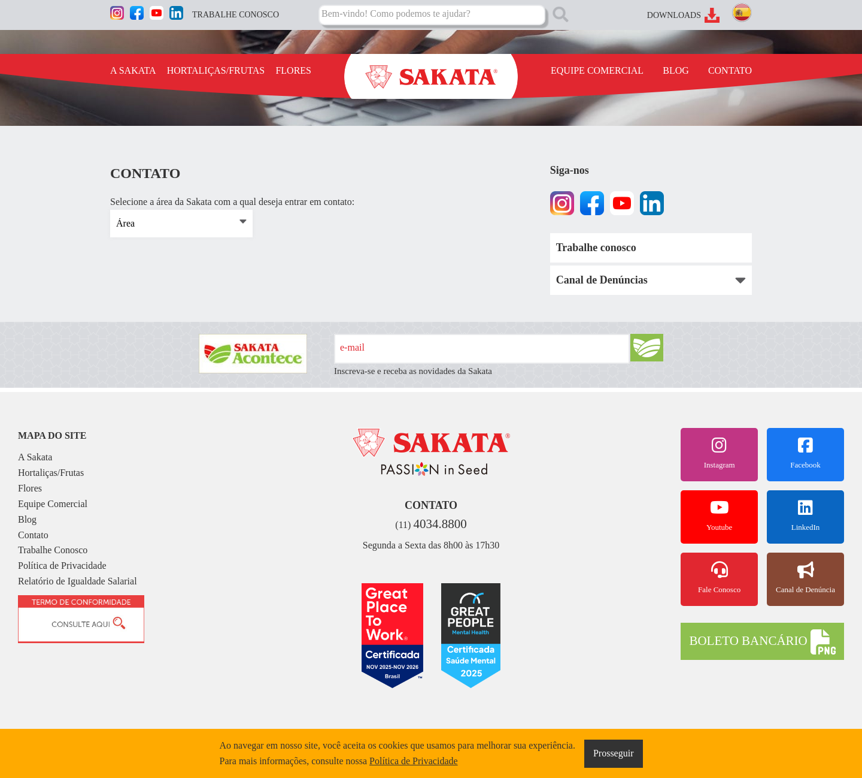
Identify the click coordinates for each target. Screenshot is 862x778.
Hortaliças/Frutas (51, 473)
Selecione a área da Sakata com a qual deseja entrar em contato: (232, 202)
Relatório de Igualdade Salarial (77, 581)
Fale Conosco (719, 578)
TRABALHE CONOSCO (235, 14)
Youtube (719, 515)
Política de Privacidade (62, 565)
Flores (30, 488)
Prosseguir (613, 753)
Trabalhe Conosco (52, 550)
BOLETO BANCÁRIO (762, 642)
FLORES (293, 70)
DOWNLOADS (674, 15)
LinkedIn (805, 515)
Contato (33, 535)
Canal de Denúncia (805, 578)
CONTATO (730, 70)
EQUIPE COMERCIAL (597, 70)
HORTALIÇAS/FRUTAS (216, 70)
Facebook (805, 453)
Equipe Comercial (52, 504)
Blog (27, 519)
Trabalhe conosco (596, 248)
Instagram (719, 453)
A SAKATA (133, 70)
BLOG (676, 70)
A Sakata (35, 457)
